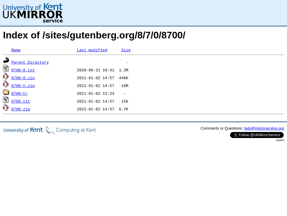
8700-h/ (19, 93)
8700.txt (20, 101)
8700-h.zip (23, 85)
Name (16, 49)
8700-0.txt (23, 70)
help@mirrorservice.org (264, 128)
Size (125, 49)
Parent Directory (30, 62)
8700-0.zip (23, 77)
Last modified (92, 49)
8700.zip (20, 109)
